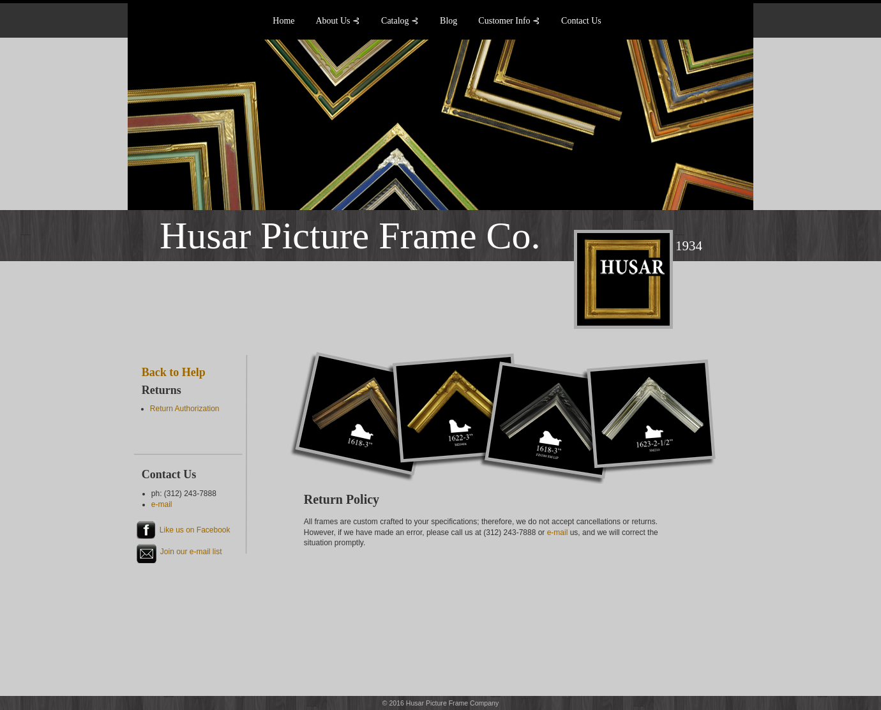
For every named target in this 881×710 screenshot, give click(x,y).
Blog (448, 21)
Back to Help (174, 372)
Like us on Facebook (195, 529)
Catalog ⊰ (400, 21)
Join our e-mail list (191, 551)
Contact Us (581, 21)
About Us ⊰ (338, 21)
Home (283, 21)
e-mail (557, 532)
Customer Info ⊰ (509, 21)
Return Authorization (185, 408)
